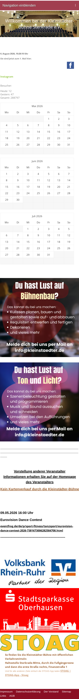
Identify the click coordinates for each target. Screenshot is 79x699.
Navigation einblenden (19, 5)
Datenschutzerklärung (28, 691)
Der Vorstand (51, 691)
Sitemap (66, 691)
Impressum (6, 691)
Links (3, 695)
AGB (12, 695)
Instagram (6, 76)
